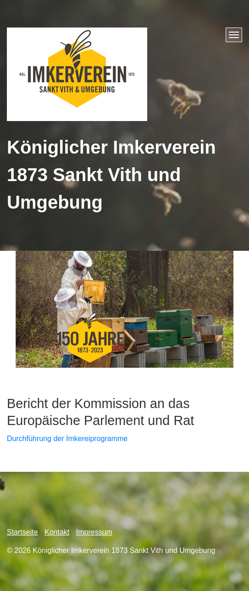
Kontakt (56, 532)
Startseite (22, 532)
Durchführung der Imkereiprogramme (67, 438)
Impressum (94, 532)
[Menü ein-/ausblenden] (234, 35)
